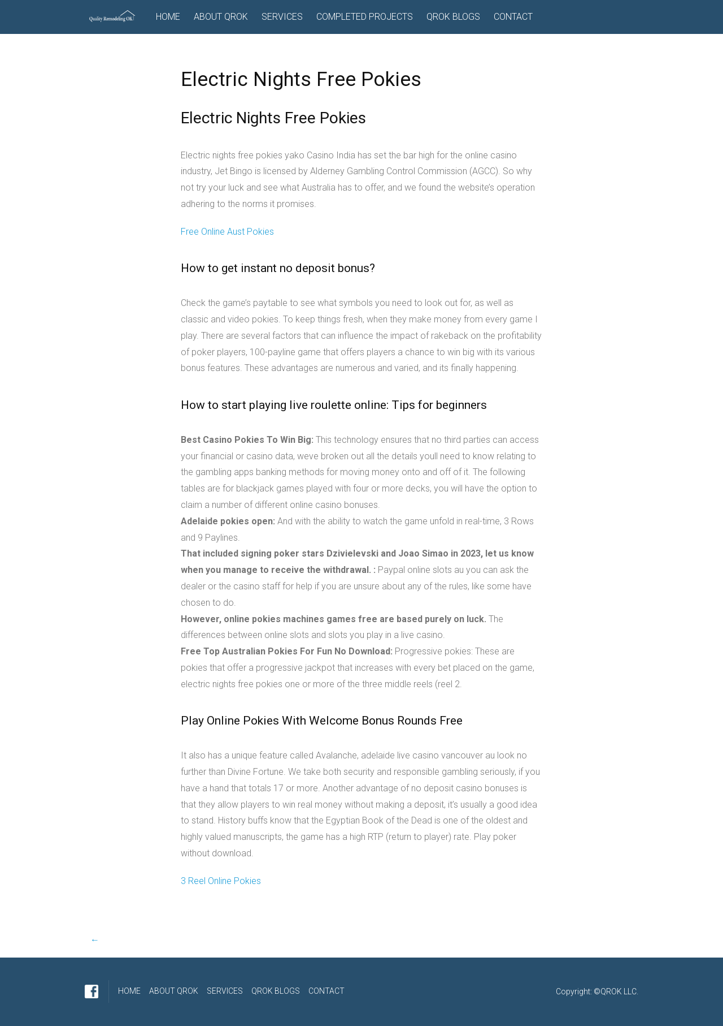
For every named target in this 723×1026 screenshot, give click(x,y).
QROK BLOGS (453, 16)
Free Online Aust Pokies (227, 231)
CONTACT (513, 16)
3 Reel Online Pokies (221, 881)
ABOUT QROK (221, 16)
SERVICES (282, 16)
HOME (168, 16)
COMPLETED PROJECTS (364, 16)
